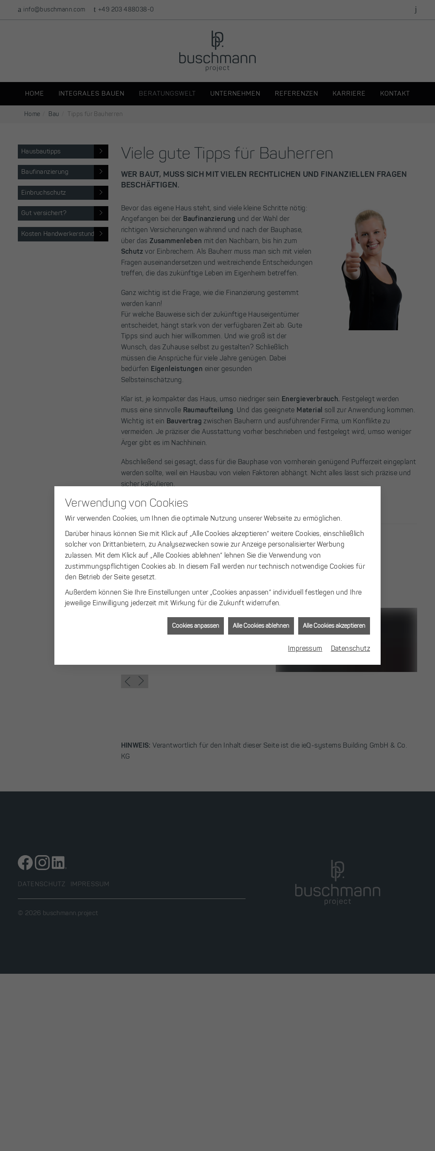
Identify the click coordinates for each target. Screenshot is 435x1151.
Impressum (305, 565)
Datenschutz (350, 565)
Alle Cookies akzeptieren (334, 542)
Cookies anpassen (195, 542)
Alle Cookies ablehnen (261, 542)
